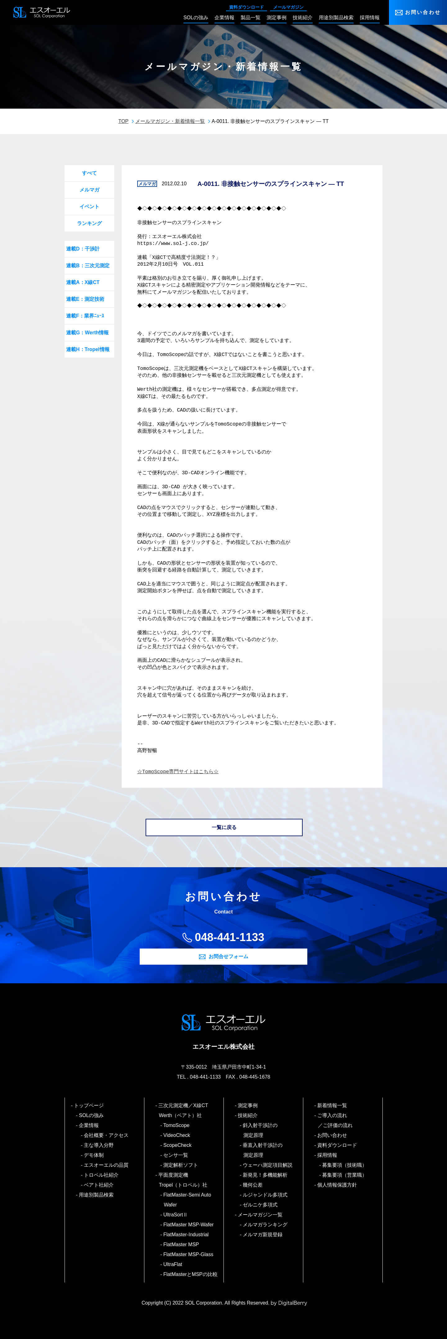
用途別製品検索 (96, 1194)
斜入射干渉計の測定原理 (260, 1130)
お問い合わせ (423, 12)
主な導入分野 (99, 1145)
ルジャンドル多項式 (265, 1194)
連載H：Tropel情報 (88, 349)
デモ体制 (94, 1155)
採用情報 (327, 1155)
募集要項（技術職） (345, 1165)
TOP (123, 121)
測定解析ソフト (181, 1165)
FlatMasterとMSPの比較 (191, 1274)
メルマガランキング (265, 1224)
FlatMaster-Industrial (186, 1234)
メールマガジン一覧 (260, 1214)
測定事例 (248, 1105)
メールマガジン (288, 7)
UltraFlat (173, 1264)
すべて (89, 173)
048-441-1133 (229, 937)
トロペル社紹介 (101, 1175)
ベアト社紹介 (99, 1185)
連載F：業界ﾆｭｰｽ (85, 315)
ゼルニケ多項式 (260, 1204)
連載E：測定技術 (85, 299)
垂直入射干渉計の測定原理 (263, 1150)
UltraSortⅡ (176, 1214)
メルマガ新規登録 (263, 1234)
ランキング (89, 223)
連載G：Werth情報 (87, 332)
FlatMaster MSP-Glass (189, 1254)
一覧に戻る (224, 827)
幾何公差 (253, 1185)
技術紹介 (248, 1115)
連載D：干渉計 (83, 248)
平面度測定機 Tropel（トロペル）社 (183, 1180)
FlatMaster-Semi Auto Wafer (187, 1199)
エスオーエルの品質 (106, 1165)
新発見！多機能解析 (265, 1175)
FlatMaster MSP (181, 1244)
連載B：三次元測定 (88, 265)
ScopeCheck (178, 1145)
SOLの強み (91, 1115)
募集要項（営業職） (345, 1175)
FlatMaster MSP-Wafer (189, 1224)
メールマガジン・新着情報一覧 (170, 121)
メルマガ (89, 189)
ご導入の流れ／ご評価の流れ (335, 1120)
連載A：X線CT (83, 282)
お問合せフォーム (228, 956)
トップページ (89, 1105)
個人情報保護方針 (337, 1185)
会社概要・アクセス (106, 1135)
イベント (89, 206)
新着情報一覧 (332, 1105)
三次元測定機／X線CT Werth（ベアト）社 (186, 1110)
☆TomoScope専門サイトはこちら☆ (178, 772)
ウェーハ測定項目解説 (268, 1165)
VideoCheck (177, 1135)
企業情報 (89, 1125)
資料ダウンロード (246, 7)
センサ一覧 (176, 1155)
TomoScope (177, 1125)
